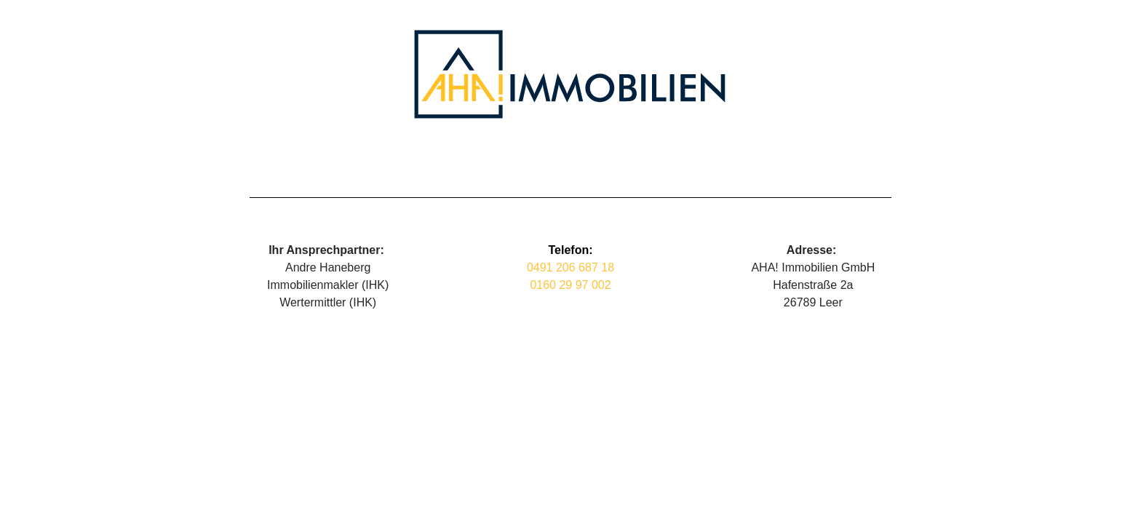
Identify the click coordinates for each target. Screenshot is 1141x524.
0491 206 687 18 (570, 267)
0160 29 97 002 (570, 285)
